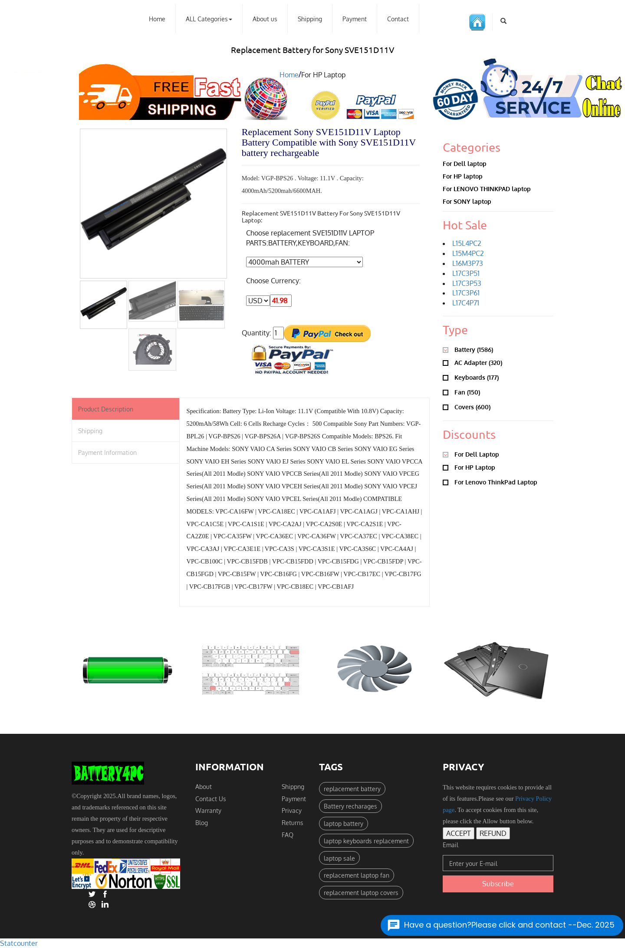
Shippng (293, 786)
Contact (398, 19)
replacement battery (352, 788)
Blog (201, 822)
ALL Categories (209, 19)
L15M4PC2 (468, 253)
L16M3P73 (467, 263)
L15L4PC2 (466, 243)
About (203, 786)
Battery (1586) (468, 349)
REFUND (493, 833)
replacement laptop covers (361, 892)
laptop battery (343, 823)
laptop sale (339, 858)
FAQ (287, 835)
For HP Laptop (469, 467)
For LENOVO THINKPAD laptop (487, 188)
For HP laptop (463, 176)
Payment (354, 19)
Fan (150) (461, 392)
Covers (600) (466, 406)
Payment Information (107, 453)
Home (157, 19)
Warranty (208, 811)
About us (265, 19)
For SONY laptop (467, 202)
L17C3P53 (466, 283)
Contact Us (210, 798)
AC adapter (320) (472, 362)
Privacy (292, 811)
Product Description (105, 409)
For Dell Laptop (471, 454)
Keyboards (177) (471, 377)
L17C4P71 (465, 302)
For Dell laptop (465, 163)
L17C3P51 (466, 273)
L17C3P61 (466, 293)
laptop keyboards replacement (366, 841)
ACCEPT (458, 833)
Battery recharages (350, 806)
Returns (292, 822)
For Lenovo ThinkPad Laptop (490, 481)
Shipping (310, 19)
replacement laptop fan (356, 875)
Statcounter (19, 943)
